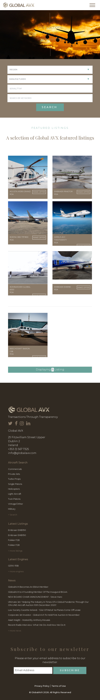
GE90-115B (13, 565)
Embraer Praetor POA (63, 192)
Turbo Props (14, 479)
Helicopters (14, 489)
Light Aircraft (14, 494)
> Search (12, 514)
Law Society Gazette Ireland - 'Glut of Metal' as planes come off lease (44, 610)
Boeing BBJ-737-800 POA (19, 238)
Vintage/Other (15, 504)
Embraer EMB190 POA (62, 288)
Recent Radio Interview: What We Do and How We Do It (36, 625)
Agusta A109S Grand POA (20, 192)
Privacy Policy (41, 686)
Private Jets (14, 474)
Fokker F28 (14, 540)
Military (11, 509)
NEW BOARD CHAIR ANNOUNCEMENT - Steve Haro (35, 597)
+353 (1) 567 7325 (18, 449)
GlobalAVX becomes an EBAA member (28, 587)
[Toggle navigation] (92, 5)
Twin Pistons (14, 499)
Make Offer (39, 192)
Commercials (15, 469)
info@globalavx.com (22, 453)
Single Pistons (15, 484)
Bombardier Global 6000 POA (20, 290)
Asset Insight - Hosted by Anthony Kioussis (29, 620)
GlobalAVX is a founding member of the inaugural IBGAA (37, 592)
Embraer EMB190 (17, 530)
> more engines (16, 571)
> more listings (15, 551)
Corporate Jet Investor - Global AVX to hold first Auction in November (44, 615)
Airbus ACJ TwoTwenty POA (60, 240)
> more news (14, 630)
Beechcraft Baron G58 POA (20, 351)
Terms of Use (58, 686)
